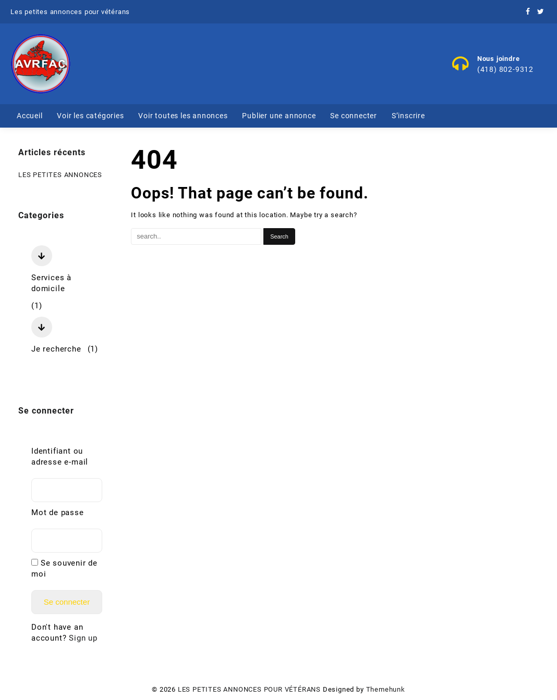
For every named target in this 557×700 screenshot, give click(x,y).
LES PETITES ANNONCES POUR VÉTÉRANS (249, 689)
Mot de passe (57, 512)
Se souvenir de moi (64, 568)
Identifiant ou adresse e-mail (59, 456)
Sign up (83, 638)
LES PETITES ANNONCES (60, 175)
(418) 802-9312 (505, 69)
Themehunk (385, 689)
